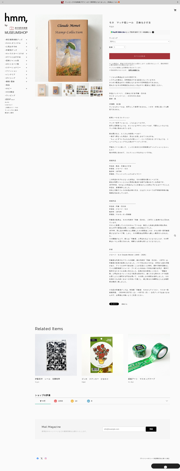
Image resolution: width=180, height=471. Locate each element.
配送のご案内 (9, 112)
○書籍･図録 (9, 78)
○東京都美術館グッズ (14, 37)
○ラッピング (10, 92)
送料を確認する (134, 70)
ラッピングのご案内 (11, 110)
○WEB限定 (9, 89)
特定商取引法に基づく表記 (161, 458)
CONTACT (8, 105)
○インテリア (10, 71)
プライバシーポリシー (146, 458)
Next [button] (100, 48)
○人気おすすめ (11, 44)
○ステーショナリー (13, 64)
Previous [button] (37, 48)
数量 (111, 47)
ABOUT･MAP (10, 99)
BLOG (7, 102)
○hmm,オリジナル (13, 40)
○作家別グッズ (11, 47)
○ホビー (8, 85)
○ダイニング (10, 75)
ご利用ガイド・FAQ (11, 107)
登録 (151, 429)
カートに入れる (139, 56)
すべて (43, 401)
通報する (124, 304)
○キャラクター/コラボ (14, 50)
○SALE (8, 96)
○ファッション (11, 68)
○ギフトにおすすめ (13, 54)
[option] (68, 48)
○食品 (7, 82)
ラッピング (113, 38)
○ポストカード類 (12, 61)
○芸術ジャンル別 (12, 57)
